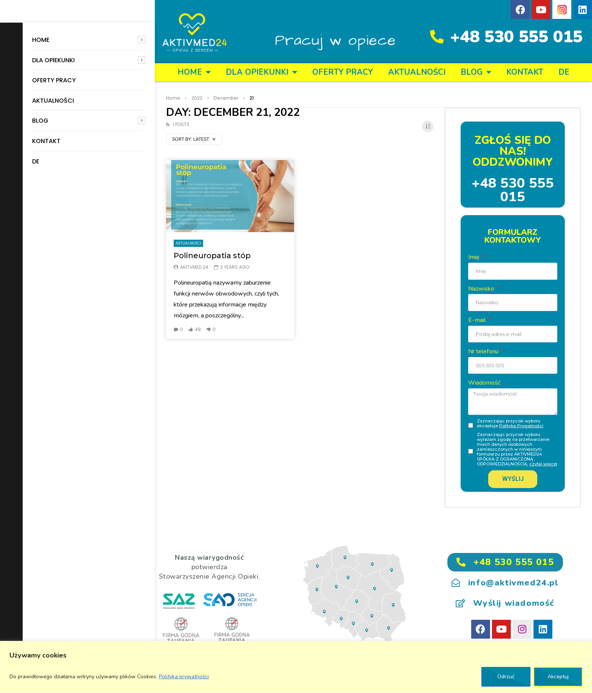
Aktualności (53, 100)
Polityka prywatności (184, 676)
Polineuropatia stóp (212, 255)
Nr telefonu (484, 351)
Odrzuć (506, 676)
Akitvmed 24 (194, 267)
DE (35, 161)
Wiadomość (484, 383)
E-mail (477, 320)
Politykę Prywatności (521, 425)
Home (40, 39)
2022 (196, 98)
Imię (474, 257)
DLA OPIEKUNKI (53, 60)
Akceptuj (558, 676)
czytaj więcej (543, 464)
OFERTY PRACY (54, 80)
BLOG (40, 120)
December (226, 98)
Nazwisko (482, 289)
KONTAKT (46, 141)
